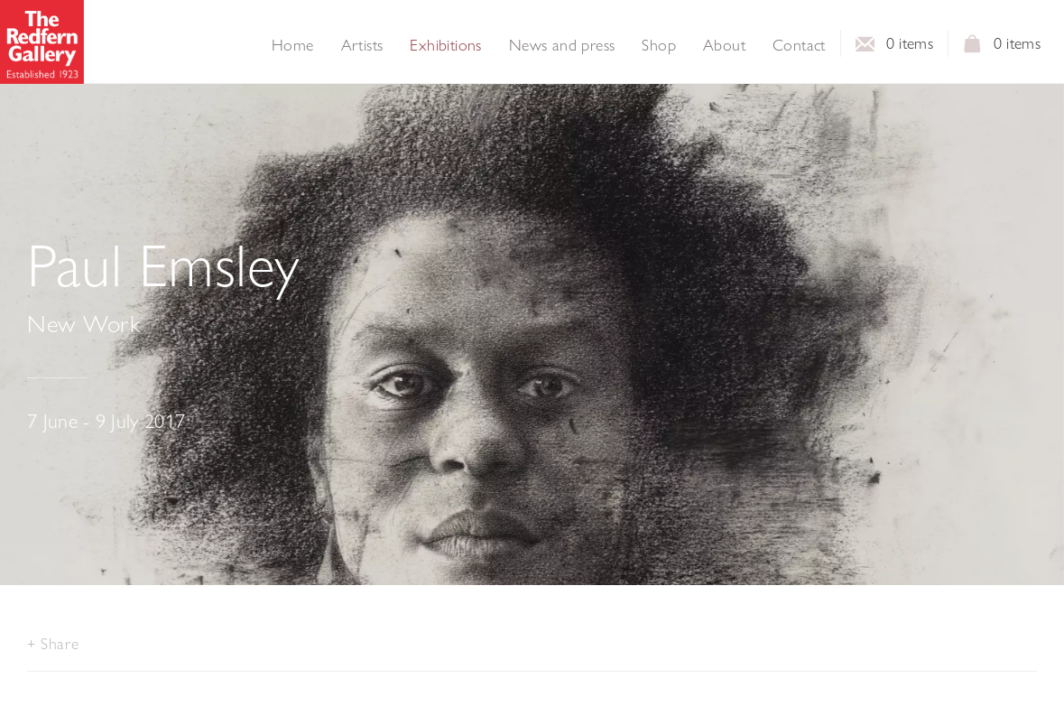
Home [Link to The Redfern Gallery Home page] (293, 45)
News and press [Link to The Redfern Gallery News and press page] (562, 45)
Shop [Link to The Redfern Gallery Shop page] (659, 45)
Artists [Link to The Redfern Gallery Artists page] (362, 45)
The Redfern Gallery (42, 42)
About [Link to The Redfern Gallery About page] (724, 45)
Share (60, 643)
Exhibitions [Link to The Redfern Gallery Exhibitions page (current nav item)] (445, 45)
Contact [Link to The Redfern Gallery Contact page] (799, 45)
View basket (973, 48)
